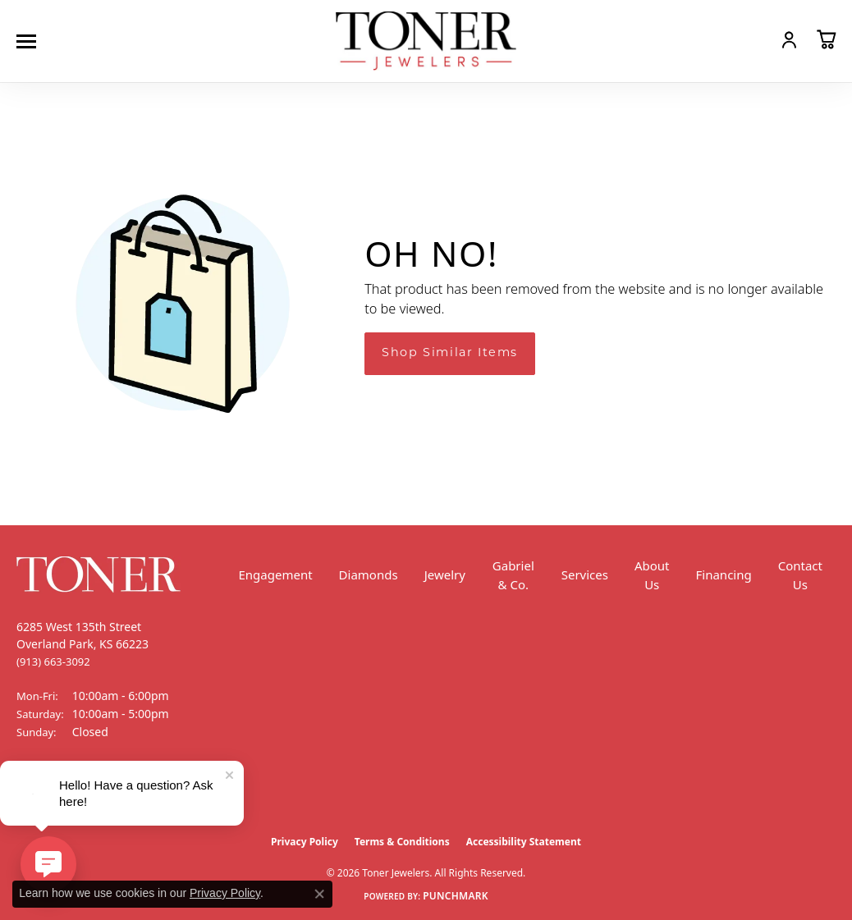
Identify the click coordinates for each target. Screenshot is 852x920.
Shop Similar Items (450, 353)
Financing (724, 574)
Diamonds (368, 574)
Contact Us (800, 575)
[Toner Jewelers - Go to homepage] (426, 41)
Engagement (276, 574)
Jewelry (444, 574)
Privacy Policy (304, 842)
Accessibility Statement (523, 842)
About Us (652, 575)
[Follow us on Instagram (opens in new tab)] (73, 793)
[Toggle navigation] (30, 41)
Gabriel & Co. (513, 575)
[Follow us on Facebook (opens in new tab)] (32, 793)
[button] (753, 39)
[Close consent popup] (319, 894)
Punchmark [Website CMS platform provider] (455, 896)
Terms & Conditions (402, 842)
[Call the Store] (53, 661)
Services (584, 574)
